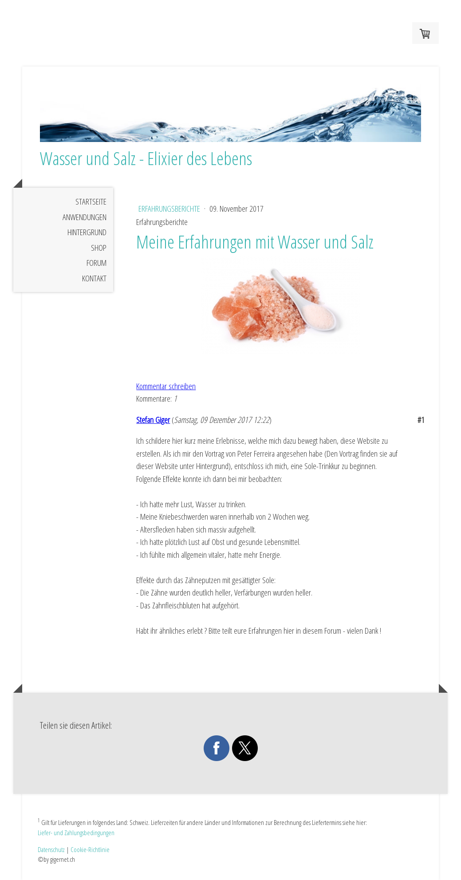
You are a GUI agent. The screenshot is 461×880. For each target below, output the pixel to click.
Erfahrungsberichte (170, 208)
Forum (96, 262)
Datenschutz (51, 849)
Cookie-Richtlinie (90, 849)
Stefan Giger (153, 420)
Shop (98, 247)
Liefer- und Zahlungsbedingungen (76, 832)
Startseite (90, 201)
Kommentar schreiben (166, 386)
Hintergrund (86, 232)
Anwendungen (84, 217)
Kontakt (94, 278)
